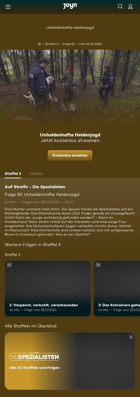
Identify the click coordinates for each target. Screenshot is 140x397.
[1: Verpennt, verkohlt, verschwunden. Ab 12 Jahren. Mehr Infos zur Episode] (48, 288)
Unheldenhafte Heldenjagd (70, 27)
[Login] (130, 6)
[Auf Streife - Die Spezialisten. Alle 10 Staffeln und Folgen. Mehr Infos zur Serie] (70, 361)
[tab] (13, 174)
